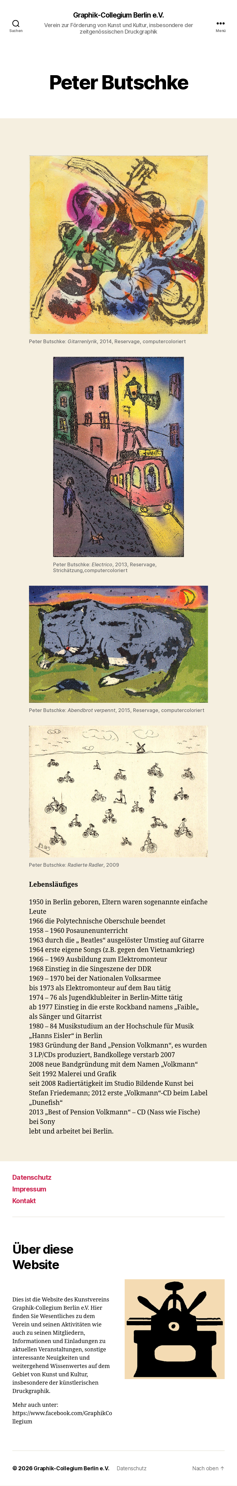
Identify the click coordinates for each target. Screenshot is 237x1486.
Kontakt (26, 1200)
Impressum (31, 1189)
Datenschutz (34, 1177)
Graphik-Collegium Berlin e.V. (118, 15)
